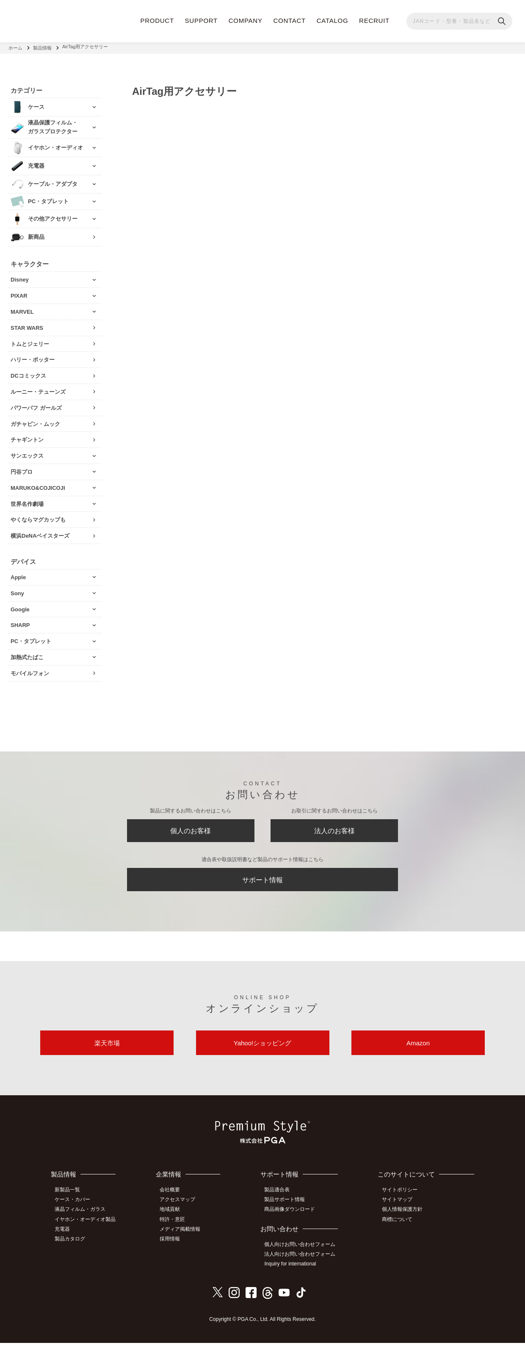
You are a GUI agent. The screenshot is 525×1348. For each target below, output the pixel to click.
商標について (399, 1226)
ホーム (15, 46)
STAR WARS (27, 325)
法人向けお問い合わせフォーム (303, 1260)
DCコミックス (28, 373)
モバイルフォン (30, 670)
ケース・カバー (75, 1207)
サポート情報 (262, 882)
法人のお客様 (334, 830)
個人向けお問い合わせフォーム (303, 1251)
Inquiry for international (293, 1270)
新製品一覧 (70, 1198)
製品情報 (42, 46)
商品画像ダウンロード (293, 1216)
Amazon (418, 1048)
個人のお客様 (190, 830)
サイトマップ (399, 1207)
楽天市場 (107, 1048)
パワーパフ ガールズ (36, 405)
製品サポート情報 (288, 1207)
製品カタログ (72, 1245)
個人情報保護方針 (404, 1216)
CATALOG (332, 20)
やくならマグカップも (38, 517)
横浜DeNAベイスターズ (40, 533)
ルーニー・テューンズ (38, 389)
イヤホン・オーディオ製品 (87, 1226)
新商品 (36, 234)
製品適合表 (280, 1198)
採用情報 (174, 1245)
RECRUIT (374, 20)
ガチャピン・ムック (35, 421)
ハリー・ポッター (33, 357)
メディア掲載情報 (184, 1235)
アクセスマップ (181, 1207)
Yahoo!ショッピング (262, 1048)
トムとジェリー (30, 341)
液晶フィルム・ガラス (82, 1216)
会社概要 (174, 1198)
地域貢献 (174, 1216)
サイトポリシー (402, 1198)
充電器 (64, 1235)
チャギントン (27, 437)
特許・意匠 (176, 1226)
